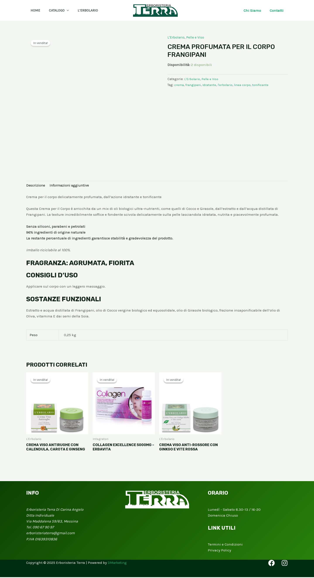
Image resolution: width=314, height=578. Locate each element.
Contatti (277, 10)
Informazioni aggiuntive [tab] (71, 186)
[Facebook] (271, 564)
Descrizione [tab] (36, 186)
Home (34, 10)
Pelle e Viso (196, 37)
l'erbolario (227, 85)
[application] (64, 10)
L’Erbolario (83, 10)
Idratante (210, 85)
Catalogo (56, 10)
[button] (99, 10)
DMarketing (118, 563)
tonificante (263, 85)
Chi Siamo (254, 10)
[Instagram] (284, 564)
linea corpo (245, 85)
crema (179, 85)
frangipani (193, 85)
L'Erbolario (176, 37)
